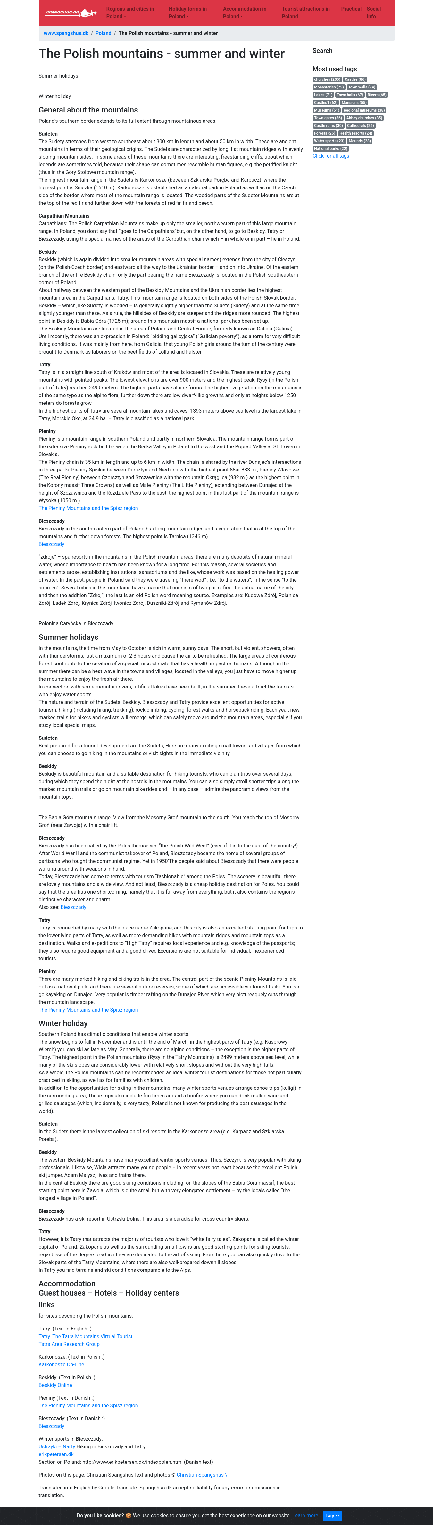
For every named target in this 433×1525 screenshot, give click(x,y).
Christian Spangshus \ (202, 1475)
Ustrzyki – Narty (57, 1447)
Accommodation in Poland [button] (245, 13)
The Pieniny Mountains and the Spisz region (88, 508)
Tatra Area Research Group (69, 1344)
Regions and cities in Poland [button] (130, 13)
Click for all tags (331, 156)
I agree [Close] (332, 1515)
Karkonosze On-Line (61, 1365)
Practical (351, 9)
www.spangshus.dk (66, 33)
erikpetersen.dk (56, 1454)
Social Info (374, 13)
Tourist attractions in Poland (306, 13)
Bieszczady (51, 544)
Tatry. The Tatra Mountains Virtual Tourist (86, 1336)
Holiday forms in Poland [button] (188, 13)
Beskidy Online (55, 1385)
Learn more (305, 1516)
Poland (104, 33)
